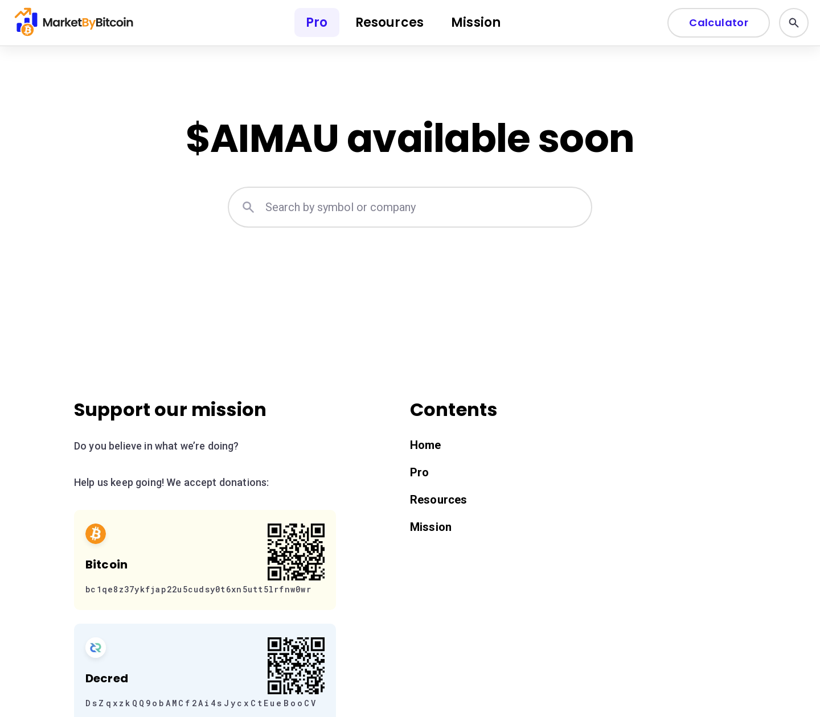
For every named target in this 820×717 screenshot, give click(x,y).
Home (425, 445)
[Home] (75, 23)
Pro (316, 22)
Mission (476, 22)
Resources (389, 22)
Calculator (718, 22)
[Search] (794, 23)
